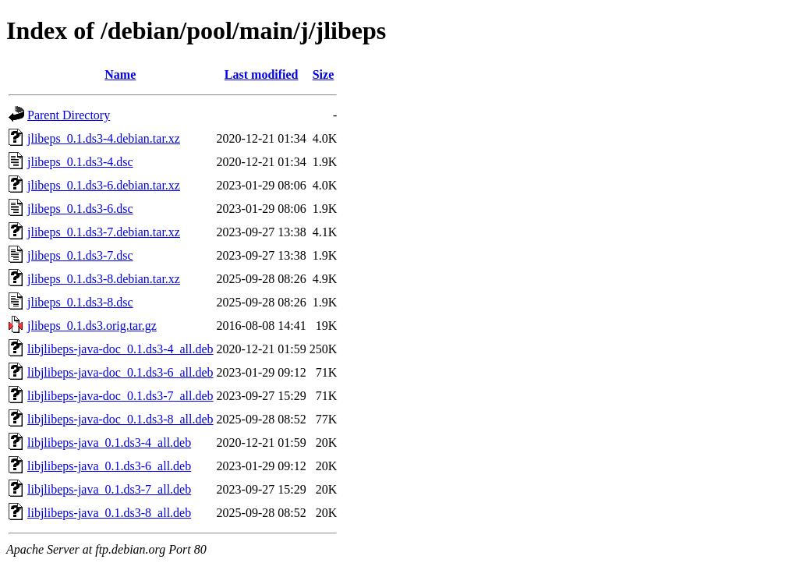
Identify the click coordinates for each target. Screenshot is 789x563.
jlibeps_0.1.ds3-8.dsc (80, 302)
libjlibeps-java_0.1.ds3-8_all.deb (109, 512)
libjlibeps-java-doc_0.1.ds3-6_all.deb (120, 372)
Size (323, 74)
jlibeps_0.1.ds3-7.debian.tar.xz (103, 232)
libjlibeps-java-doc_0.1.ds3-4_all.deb (120, 349)
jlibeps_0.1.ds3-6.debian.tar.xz (103, 185)
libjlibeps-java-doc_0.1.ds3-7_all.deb (120, 395)
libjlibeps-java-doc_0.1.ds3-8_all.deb (120, 419)
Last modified (262, 74)
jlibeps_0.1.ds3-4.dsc (80, 161)
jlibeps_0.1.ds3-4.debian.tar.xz (103, 138)
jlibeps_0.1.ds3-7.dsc (80, 255)
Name (120, 74)
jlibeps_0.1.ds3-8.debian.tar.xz (103, 278)
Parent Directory (68, 115)
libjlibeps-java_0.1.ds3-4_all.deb (109, 442)
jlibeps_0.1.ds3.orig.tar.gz (92, 325)
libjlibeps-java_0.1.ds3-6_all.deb (109, 466)
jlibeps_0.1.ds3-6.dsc (80, 208)
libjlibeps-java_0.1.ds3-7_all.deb (109, 489)
